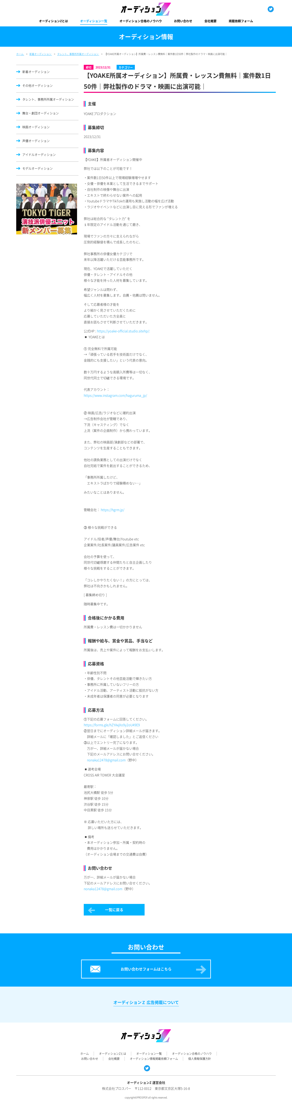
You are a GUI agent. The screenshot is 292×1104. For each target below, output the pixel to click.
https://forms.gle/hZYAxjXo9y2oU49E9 (112, 724)
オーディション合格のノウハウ (140, 21)
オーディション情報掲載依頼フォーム (154, 1058)
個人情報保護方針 (199, 1058)
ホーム (84, 1053)
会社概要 (210, 21)
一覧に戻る (114, 909)
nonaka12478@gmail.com (106, 759)
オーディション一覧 (93, 21)
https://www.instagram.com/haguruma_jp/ (115, 395)
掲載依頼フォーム (241, 21)
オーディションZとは (53, 21)
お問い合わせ (183, 21)
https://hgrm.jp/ (112, 509)
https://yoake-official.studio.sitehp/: (123, 330)
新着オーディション (36, 71)
